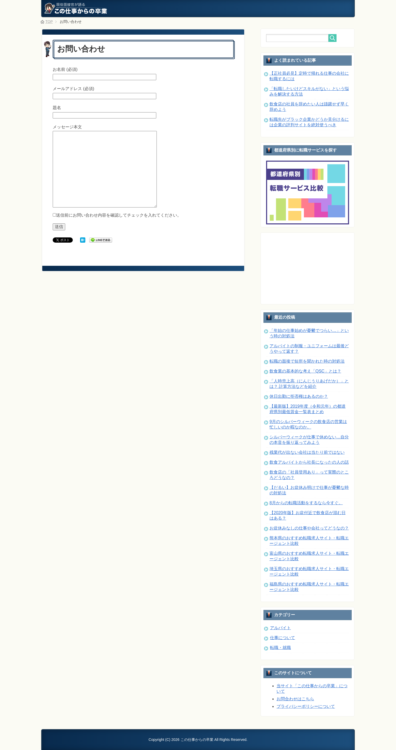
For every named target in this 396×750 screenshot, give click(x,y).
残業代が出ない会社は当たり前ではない (307, 452)
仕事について (282, 637)
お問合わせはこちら (295, 699)
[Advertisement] (305, 267)
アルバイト (280, 628)
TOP (49, 22)
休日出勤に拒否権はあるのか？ (298, 396)
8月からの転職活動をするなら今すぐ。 (306, 503)
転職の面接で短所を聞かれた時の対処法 (307, 361)
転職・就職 (280, 647)
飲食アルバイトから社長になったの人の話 (309, 462)
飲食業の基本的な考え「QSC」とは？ (305, 371)
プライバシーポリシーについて (306, 706)
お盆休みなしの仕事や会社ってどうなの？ (309, 528)
